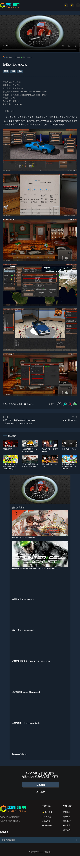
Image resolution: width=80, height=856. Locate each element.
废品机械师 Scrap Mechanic (23, 599)
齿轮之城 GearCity (26, 404)
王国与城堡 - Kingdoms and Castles (26, 723)
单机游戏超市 (10, 404)
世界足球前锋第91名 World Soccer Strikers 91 (69, 466)
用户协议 (66, 816)
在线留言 (66, 825)
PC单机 (17, 57)
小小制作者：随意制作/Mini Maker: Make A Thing (10, 466)
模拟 (6, 71)
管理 (13, 71)
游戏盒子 (40, 791)
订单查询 (66, 830)
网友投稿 (7, 57)
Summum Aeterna (19, 754)
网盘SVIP (67, 821)
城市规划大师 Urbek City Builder (30, 450)
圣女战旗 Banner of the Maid (23, 537)
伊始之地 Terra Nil (70, 420)
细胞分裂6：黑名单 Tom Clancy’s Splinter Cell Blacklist (33, 568)
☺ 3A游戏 (46, 821)
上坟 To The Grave (69, 449)
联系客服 (66, 812)
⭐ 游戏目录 (47, 812)
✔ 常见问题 (46, 816)
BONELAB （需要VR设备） (49, 450)
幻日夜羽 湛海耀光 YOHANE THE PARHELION (31, 661)
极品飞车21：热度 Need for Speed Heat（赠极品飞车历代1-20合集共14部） (19, 422)
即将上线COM (26, 57)
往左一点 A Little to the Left (23, 630)
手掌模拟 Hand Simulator (49, 465)
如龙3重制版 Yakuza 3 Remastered (26, 692)
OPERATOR (7, 449)
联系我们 (40, 784)
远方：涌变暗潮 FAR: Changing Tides (30, 465)
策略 (20, 71)
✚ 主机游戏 (47, 825)
